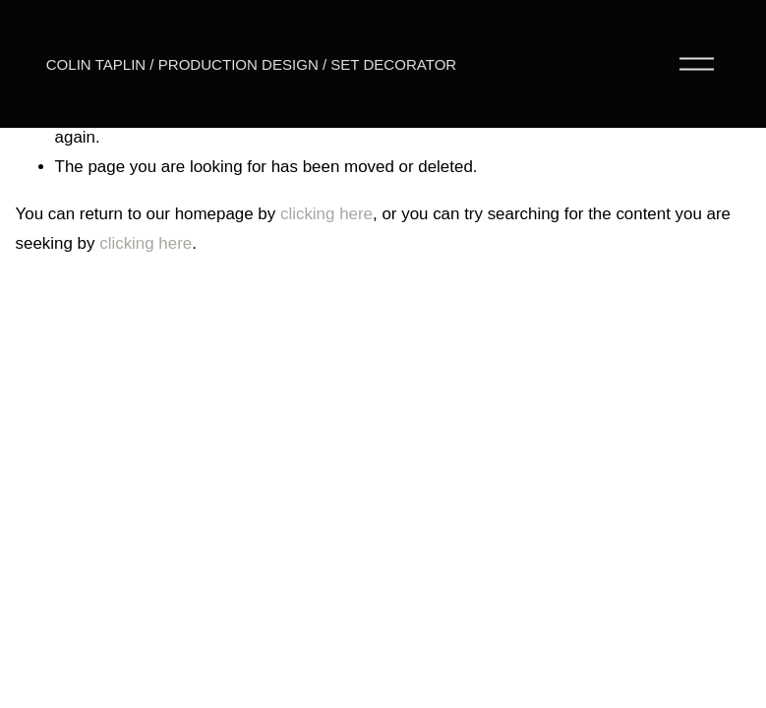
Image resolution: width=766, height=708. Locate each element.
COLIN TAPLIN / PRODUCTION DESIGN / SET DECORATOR (251, 64)
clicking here (326, 214)
